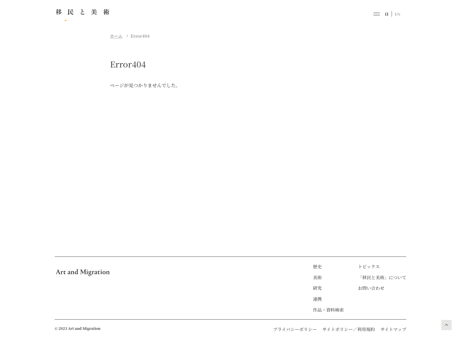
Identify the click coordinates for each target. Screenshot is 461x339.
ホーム (116, 36)
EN (398, 14)
